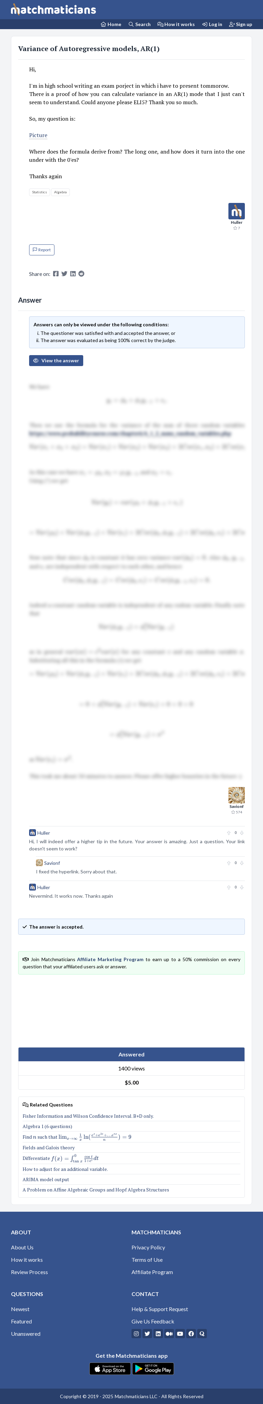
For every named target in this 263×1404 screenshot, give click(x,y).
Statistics (39, 192)
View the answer (56, 360)
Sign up (240, 24)
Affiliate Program (152, 1272)
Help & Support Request (160, 1309)
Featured (21, 1321)
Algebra (60, 192)
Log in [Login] (212, 24)
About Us (22, 1247)
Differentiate (61, 1158)
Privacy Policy (148, 1247)
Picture (38, 135)
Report (42, 249)
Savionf (52, 863)
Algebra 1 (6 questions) (48, 1126)
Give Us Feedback (153, 1321)
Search (139, 24)
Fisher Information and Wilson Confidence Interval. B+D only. (88, 1116)
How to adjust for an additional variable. (65, 1169)
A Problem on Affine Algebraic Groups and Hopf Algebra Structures (96, 1189)
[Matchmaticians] (53, 9)
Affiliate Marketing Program (110, 959)
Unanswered (25, 1333)
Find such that (77, 1137)
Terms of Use (147, 1259)
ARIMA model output (46, 1179)
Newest (20, 1309)
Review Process (29, 1272)
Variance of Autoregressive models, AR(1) (89, 48)
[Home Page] (111, 24)
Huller (43, 833)
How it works (176, 24)
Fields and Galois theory (49, 1147)
